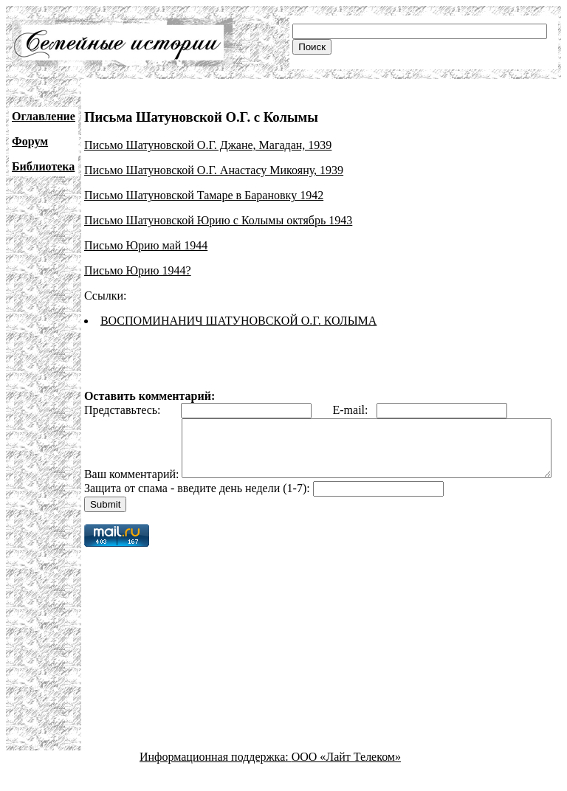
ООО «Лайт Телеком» (346, 778)
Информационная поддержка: (216, 778)
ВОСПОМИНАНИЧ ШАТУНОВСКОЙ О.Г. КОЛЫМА (238, 320)
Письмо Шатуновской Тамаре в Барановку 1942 (203, 195)
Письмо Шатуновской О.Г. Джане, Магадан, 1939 (207, 145)
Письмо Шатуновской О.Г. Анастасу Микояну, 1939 (213, 170)
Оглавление (43, 116)
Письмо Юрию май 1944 (145, 245)
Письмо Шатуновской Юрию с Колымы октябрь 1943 (218, 220)
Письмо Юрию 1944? (137, 270)
